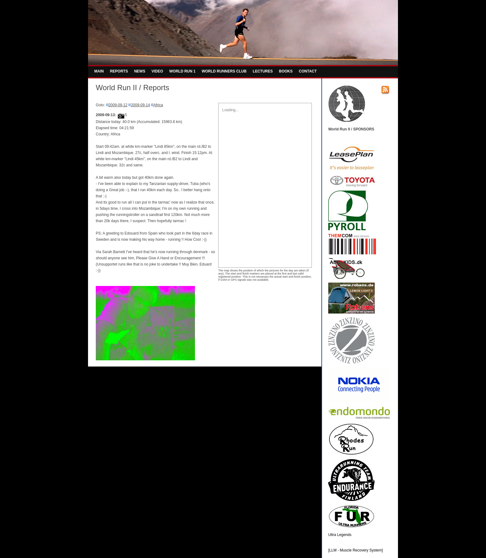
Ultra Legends (339, 535)
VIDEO (157, 71)
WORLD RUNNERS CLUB (224, 71)
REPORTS (119, 71)
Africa (158, 105)
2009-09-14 (140, 105)
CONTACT (308, 71)
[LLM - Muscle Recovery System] (355, 550)
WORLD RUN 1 (182, 71)
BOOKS (286, 71)
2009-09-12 (117, 105)
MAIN (99, 71)
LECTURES (263, 71)
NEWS (139, 71)
